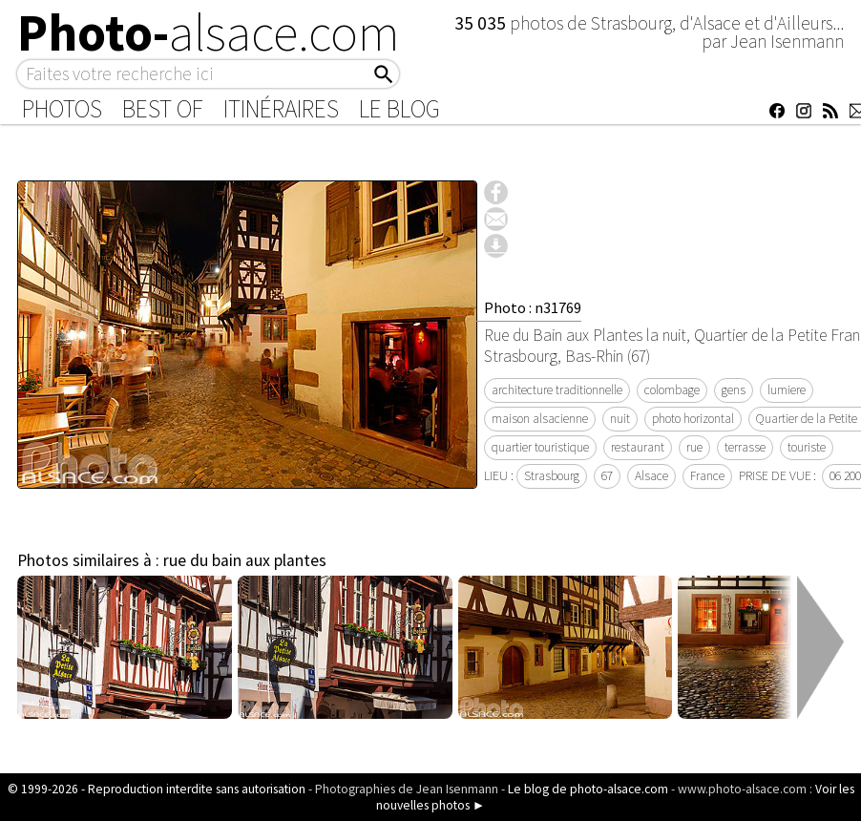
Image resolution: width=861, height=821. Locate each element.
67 (607, 476)
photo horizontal (693, 418)
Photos (62, 109)
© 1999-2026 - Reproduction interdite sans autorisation (156, 789)
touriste (807, 447)
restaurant (637, 447)
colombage (672, 390)
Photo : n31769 (532, 307)
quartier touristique (540, 447)
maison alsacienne (540, 418)
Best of (162, 109)
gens (734, 390)
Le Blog (399, 109)
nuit (620, 418)
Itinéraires (281, 109)
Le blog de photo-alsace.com (588, 789)
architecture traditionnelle (557, 390)
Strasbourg (551, 476)
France (707, 476)
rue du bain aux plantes (244, 560)
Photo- (208, 32)
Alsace (651, 476)
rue (694, 447)
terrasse (745, 447)
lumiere (786, 390)
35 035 (482, 22)
